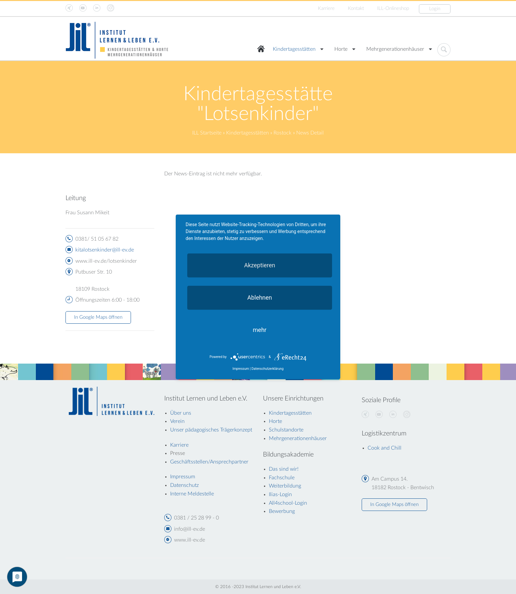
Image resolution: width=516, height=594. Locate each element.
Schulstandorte (286, 429)
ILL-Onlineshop (393, 8)
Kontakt (356, 8)
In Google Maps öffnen (98, 317)
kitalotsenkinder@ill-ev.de (104, 249)
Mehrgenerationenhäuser (395, 49)
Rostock (282, 132)
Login (434, 8)
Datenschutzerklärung (267, 369)
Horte (341, 49)
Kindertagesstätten (294, 49)
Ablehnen (259, 297)
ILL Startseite (206, 132)
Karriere (326, 8)
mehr (259, 329)
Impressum (240, 369)
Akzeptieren (259, 265)
